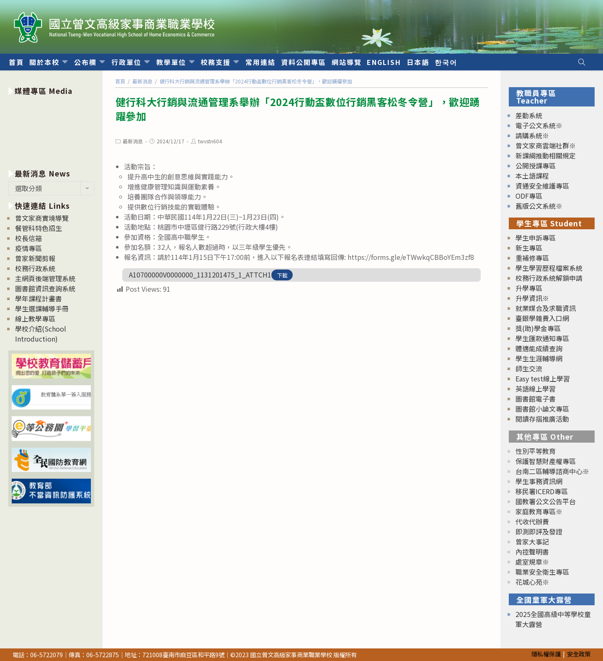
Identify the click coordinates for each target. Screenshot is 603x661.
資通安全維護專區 (542, 186)
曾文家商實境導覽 (42, 218)
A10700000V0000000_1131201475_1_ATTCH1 (200, 275)
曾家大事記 (532, 542)
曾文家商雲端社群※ (545, 145)
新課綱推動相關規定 (545, 155)
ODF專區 (528, 196)
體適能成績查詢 (538, 348)
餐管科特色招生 (38, 228)
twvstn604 (210, 141)
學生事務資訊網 (538, 481)
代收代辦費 (532, 521)
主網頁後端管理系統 (45, 278)
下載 (282, 275)
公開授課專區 (535, 166)
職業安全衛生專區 (542, 572)
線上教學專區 (35, 319)
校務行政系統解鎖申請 (548, 278)
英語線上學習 (535, 389)
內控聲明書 (532, 552)
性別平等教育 (535, 451)
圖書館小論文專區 (542, 409)
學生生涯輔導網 (538, 358)
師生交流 (528, 368)
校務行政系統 (35, 268)
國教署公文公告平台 (545, 501)
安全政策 (578, 653)
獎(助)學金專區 (538, 328)
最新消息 (133, 141)
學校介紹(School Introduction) (40, 334)
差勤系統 (528, 115)
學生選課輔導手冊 (42, 308)
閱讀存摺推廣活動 (542, 419)
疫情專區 (28, 248)
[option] (51, 130)
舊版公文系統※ (538, 206)
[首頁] (120, 81)
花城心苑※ (532, 582)
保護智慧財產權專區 (545, 461)
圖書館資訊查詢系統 (45, 288)
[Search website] (582, 62)
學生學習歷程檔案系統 (548, 268)
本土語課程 (532, 176)
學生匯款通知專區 (542, 338)
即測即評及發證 (538, 531)
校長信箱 (28, 238)
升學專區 (528, 288)
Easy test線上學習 (542, 378)
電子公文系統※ (538, 125)
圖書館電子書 (535, 399)
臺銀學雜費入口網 (542, 318)
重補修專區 (532, 258)
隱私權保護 (546, 653)
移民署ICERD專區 (541, 491)
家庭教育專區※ (538, 511)
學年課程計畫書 (38, 298)
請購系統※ (532, 135)
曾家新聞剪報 (35, 258)
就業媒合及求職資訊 (545, 308)
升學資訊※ (532, 298)
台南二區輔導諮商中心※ (552, 471)
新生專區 (528, 248)
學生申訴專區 (535, 238)
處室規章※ (532, 562)
